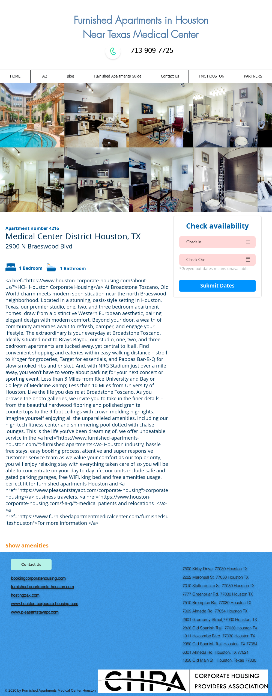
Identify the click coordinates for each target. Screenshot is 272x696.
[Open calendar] (248, 242)
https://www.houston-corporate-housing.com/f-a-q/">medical (78, 500)
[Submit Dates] (217, 286)
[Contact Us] (31, 564)
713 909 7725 (150, 51)
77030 (228, 619)
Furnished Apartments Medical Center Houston (59, 690)
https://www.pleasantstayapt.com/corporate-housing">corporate (93, 490)
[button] (170, 76)
